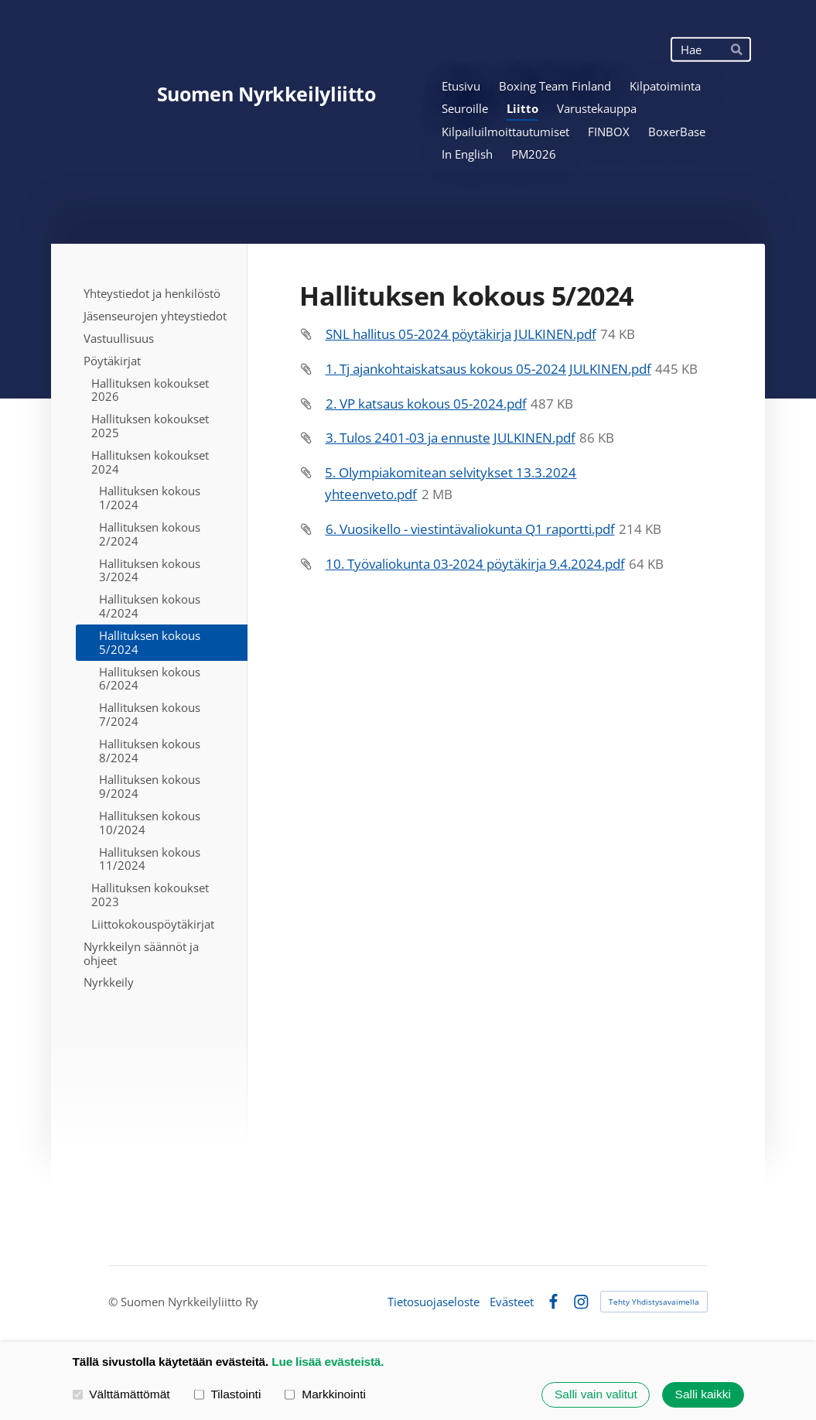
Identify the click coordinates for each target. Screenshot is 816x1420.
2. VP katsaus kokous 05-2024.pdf (426, 403)
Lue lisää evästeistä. (327, 1361)
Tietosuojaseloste (434, 1302)
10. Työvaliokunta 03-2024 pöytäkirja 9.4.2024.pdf (475, 564)
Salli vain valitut (596, 1394)
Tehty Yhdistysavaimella (654, 1301)
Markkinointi (325, 1394)
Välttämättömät (121, 1394)
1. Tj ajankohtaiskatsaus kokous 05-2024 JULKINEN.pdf (488, 369)
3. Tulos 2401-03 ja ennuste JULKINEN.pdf (450, 438)
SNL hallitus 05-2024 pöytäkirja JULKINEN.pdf (461, 334)
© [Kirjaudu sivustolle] (114, 1301)
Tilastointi (227, 1394)
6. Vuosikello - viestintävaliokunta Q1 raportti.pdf (470, 529)
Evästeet (512, 1302)
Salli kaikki (703, 1394)
